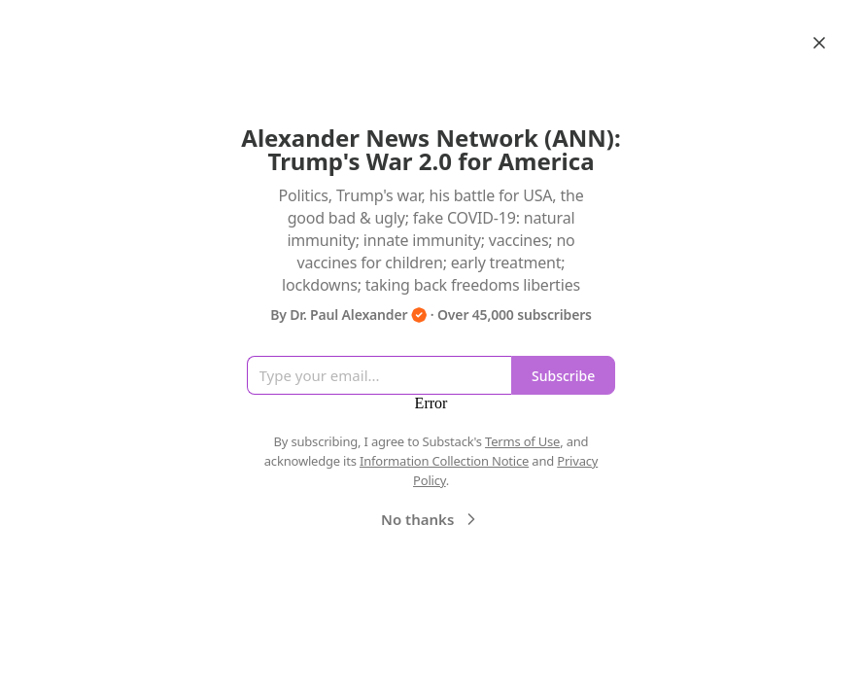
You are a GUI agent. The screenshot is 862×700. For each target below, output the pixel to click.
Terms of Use (522, 441)
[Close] (819, 42)
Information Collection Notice (444, 461)
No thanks (431, 519)
